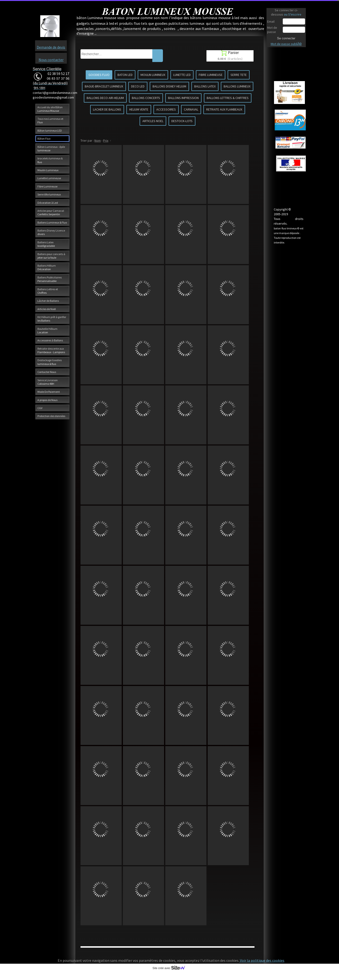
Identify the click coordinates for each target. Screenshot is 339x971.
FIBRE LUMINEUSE (210, 75)
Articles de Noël (46, 309)
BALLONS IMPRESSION (183, 98)
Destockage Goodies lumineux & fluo (49, 361)
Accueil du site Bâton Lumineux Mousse (50, 108)
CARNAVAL (191, 109)
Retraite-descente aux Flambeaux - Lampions (51, 350)
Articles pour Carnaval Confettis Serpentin (50, 212)
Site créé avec (171, 968)
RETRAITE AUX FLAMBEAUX (224, 109)
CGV (39, 408)
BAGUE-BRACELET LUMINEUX (104, 86)
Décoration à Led (47, 202)
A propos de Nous (47, 400)
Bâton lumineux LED (49, 130)
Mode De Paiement (48, 391)
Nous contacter (51, 59)
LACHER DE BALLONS (107, 109)
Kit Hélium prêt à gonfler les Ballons (51, 318)
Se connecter (286, 38)
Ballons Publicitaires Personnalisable (49, 279)
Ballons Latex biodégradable (46, 244)
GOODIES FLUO (99, 75)
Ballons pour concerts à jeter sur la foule (51, 255)
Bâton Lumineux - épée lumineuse (51, 148)
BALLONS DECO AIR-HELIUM (105, 98)
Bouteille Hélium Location (47, 330)
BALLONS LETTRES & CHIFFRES (228, 98)
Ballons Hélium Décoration (46, 267)
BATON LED (125, 75)
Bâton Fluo (43, 138)
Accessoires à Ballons (50, 340)
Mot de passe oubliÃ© (286, 44)
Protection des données (51, 416)
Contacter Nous (46, 372)
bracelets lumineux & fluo (50, 160)
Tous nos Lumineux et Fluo (50, 120)
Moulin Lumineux (47, 170)
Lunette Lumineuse (49, 178)
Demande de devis (51, 47)
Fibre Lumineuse (47, 186)
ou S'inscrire (292, 14)
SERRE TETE (238, 75)
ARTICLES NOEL (152, 121)
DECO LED (138, 86)
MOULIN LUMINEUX (153, 75)
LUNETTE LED (182, 75)
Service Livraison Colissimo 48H (47, 381)
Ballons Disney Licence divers (51, 232)
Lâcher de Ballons (48, 300)
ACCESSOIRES (166, 109)
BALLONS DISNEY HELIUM (169, 86)
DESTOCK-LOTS (182, 121)
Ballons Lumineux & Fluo (52, 222)
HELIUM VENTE (138, 109)
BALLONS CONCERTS (146, 98)
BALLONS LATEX (205, 86)
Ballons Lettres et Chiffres (47, 290)
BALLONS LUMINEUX (237, 86)
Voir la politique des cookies (261, 960)
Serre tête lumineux (49, 194)
